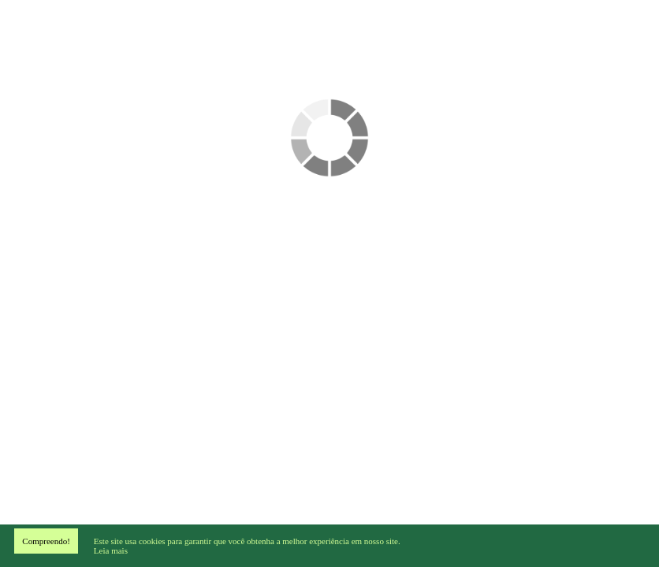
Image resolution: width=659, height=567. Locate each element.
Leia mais (111, 550)
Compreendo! (45, 541)
